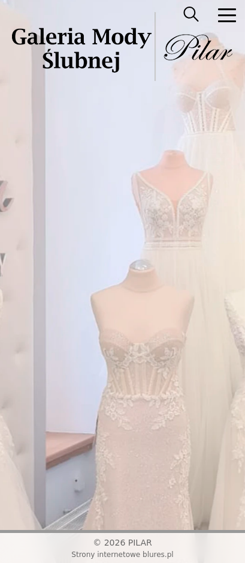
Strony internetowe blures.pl (122, 554)
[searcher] (191, 15)
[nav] (227, 15)
